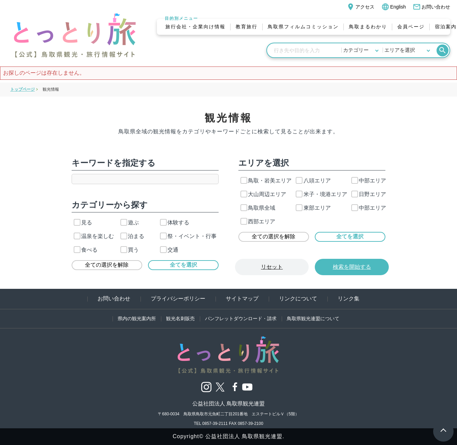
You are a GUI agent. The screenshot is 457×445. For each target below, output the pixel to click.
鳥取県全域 (257, 208)
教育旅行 (246, 26)
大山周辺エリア (263, 194)
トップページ (22, 89)
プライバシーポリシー (178, 298)
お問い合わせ (431, 7)
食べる (86, 250)
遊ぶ (129, 222)
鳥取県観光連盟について (313, 318)
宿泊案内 (446, 26)
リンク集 (348, 298)
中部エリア (368, 180)
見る (83, 222)
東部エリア (313, 208)
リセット (272, 267)
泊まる (132, 236)
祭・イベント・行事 (188, 236)
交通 (169, 250)
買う (129, 250)
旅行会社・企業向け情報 (195, 26)
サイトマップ (242, 298)
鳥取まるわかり (368, 26)
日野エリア (368, 194)
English (393, 7)
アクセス (360, 7)
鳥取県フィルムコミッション (303, 26)
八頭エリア (313, 180)
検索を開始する (352, 267)
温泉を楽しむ (94, 236)
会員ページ (411, 26)
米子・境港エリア (321, 194)
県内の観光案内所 (137, 318)
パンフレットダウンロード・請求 (241, 318)
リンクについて (298, 298)
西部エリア (257, 221)
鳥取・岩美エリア (266, 180)
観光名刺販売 (180, 318)
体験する (174, 222)
